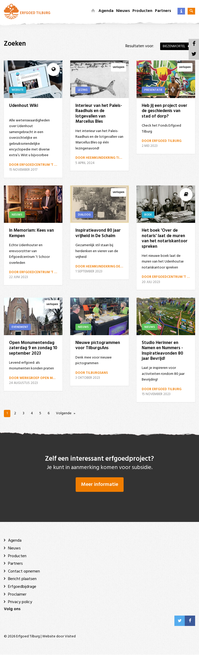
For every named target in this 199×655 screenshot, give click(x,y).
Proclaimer (17, 594)
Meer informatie (99, 485)
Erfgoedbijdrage (22, 587)
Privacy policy (20, 602)
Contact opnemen (24, 571)
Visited (70, 637)
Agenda (105, 11)
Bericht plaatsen (22, 579)
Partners (163, 11)
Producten (142, 11)
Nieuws (123, 11)
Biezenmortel (174, 46)
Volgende (64, 413)
